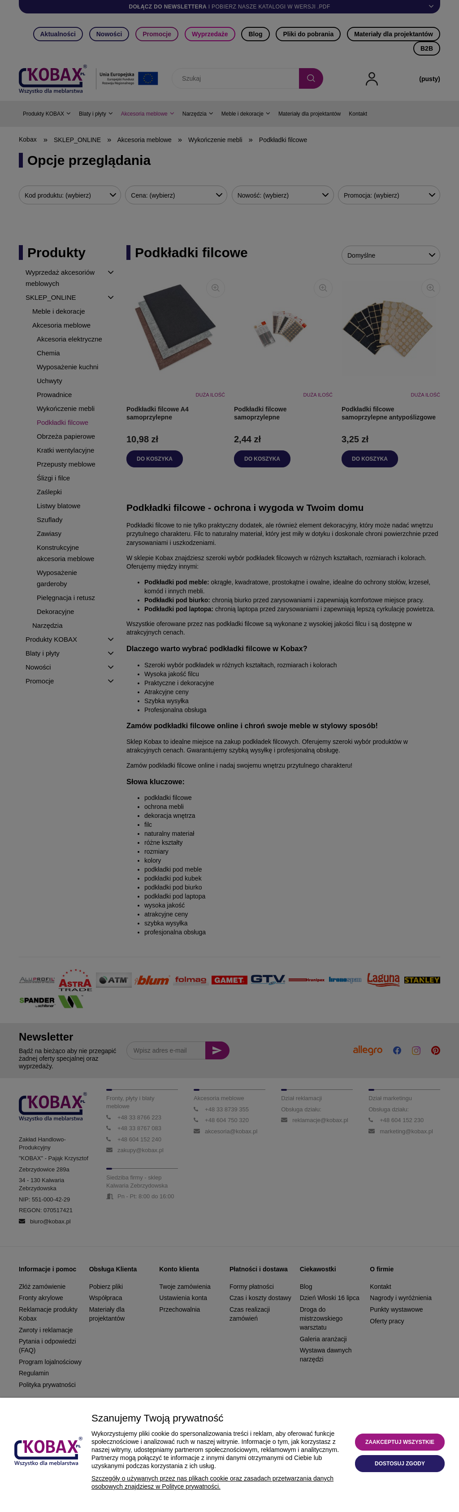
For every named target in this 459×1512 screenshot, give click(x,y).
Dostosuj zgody (400, 1463)
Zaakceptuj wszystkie (399, 1442)
